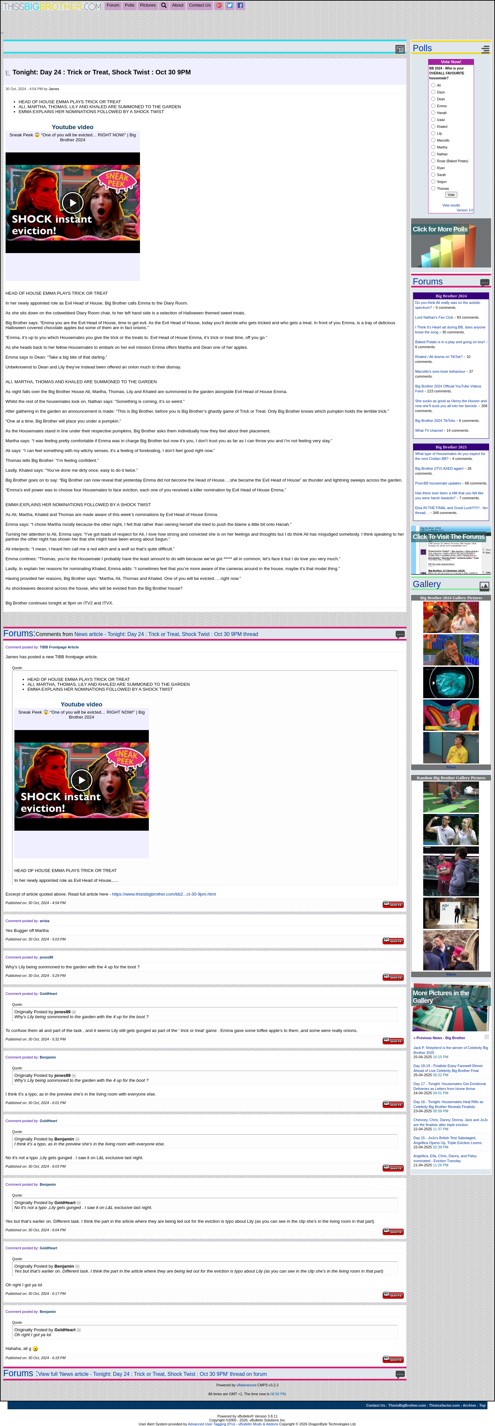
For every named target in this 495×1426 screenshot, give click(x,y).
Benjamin (48, 1057)
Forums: (19, 633)
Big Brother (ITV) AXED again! (439, 468)
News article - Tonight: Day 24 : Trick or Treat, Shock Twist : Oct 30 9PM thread (166, 634)
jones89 (46, 957)
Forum (113, 5)
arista (44, 921)
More (451, 766)
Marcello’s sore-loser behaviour (440, 371)
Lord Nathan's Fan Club (434, 317)
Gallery (427, 584)
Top (482, 1405)
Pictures (148, 5)
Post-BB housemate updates (438, 483)
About (178, 5)
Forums (428, 282)
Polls (129, 5)
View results (451, 205)
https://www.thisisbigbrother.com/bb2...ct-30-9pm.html (164, 894)
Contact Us (200, 5)
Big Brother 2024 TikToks (435, 421)
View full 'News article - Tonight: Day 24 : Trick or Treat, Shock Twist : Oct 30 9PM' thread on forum (152, 1374)
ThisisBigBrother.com (407, 1405)
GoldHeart (48, 994)
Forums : (20, 1373)
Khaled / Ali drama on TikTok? (439, 357)
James (54, 89)
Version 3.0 (465, 210)
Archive (469, 1405)
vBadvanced (246, 1385)
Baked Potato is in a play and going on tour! (450, 342)
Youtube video (72, 127)
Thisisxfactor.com (444, 1405)
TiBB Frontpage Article (59, 647)
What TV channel (429, 430)
